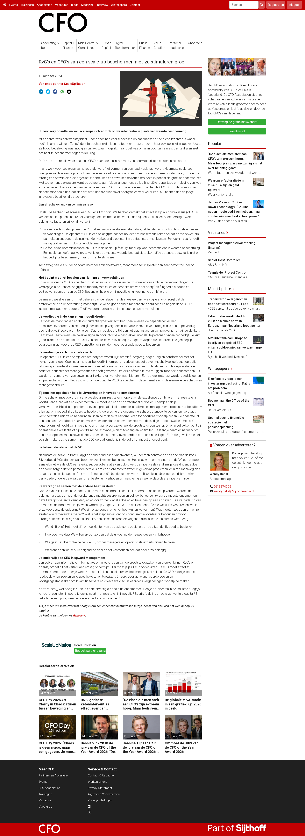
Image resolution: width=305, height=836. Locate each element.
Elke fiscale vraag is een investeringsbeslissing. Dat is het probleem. (229, 383)
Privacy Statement (100, 788)
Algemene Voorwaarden (104, 794)
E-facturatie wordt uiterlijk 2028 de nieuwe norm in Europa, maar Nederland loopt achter (234, 321)
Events (13, 5)
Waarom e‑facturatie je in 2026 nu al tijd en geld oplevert (226, 185)
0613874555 (222, 486)
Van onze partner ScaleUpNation (62, 84)
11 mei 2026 (132, 736)
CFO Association (49, 788)
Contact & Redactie (101, 775)
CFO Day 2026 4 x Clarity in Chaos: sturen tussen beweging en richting (57, 704)
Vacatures (61, 5)
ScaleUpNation (85, 645)
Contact (135, 5)
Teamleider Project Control (227, 272)
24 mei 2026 (48, 693)
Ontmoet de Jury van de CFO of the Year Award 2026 (181, 747)
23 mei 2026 (90, 693)
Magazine (87, 5)
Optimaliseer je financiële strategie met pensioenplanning (226, 422)
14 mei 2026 (90, 736)
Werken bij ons (97, 781)
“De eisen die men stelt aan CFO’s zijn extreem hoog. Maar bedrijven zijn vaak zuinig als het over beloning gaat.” (141, 704)
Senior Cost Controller (224, 260)
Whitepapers (119, 5)
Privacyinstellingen (100, 800)
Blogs (74, 5)
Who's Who (195, 43)
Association (44, 5)
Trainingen (27, 5)
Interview (102, 5)
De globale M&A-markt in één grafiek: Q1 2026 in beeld (183, 704)
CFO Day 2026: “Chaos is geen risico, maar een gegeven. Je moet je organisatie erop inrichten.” (56, 747)
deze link (79, 615)
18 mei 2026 (132, 693)
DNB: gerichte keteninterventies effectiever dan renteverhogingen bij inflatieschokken (97, 704)
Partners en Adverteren (54, 775)
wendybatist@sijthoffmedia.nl (234, 491)
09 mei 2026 (174, 736)
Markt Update (219, 288)
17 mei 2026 (174, 693)
